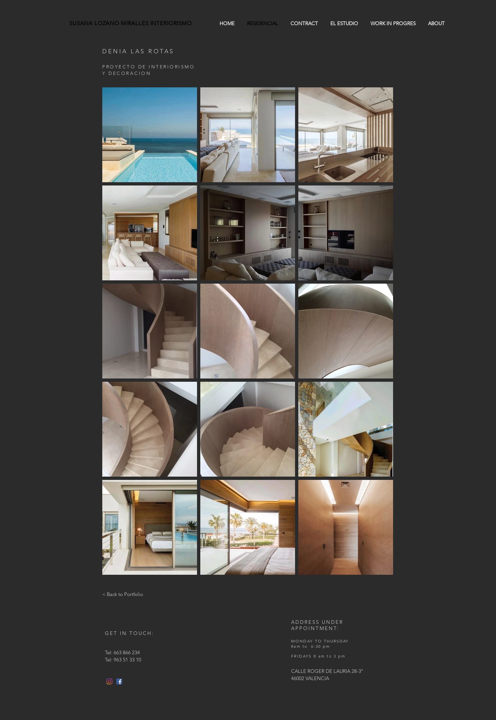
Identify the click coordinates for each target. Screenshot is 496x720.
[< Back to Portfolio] (122, 594)
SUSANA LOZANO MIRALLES (109, 23)
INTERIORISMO (171, 23)
